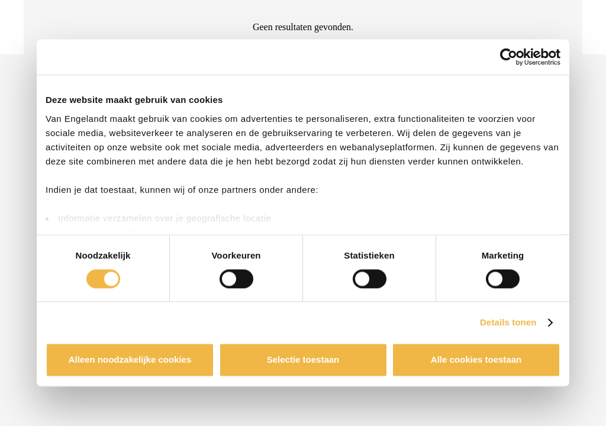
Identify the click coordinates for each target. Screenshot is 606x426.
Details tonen (508, 322)
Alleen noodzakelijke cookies (130, 360)
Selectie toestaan (303, 360)
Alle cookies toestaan (476, 360)
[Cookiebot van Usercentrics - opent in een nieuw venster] (508, 57)
